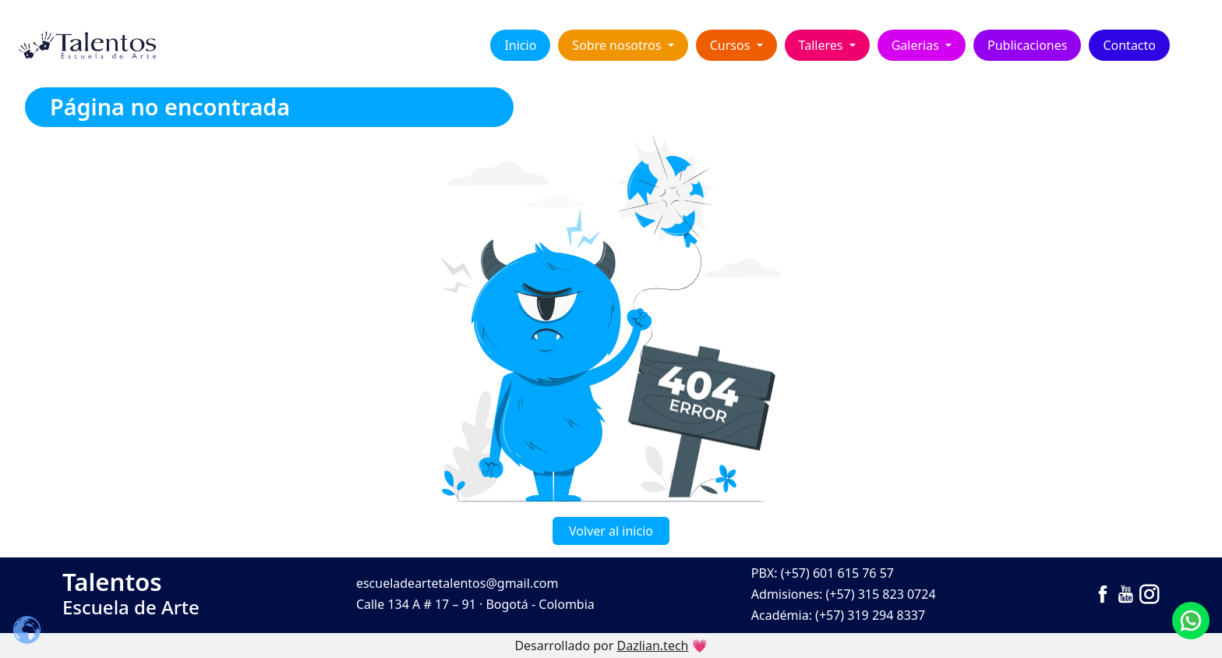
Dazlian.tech (653, 645)
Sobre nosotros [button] (618, 45)
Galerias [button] (917, 45)
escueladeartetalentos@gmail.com (457, 583)
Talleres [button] (822, 45)
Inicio (520, 45)
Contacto (1129, 45)
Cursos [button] (732, 45)
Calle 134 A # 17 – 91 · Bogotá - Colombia (475, 604)
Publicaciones (1027, 45)
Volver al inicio (611, 530)
